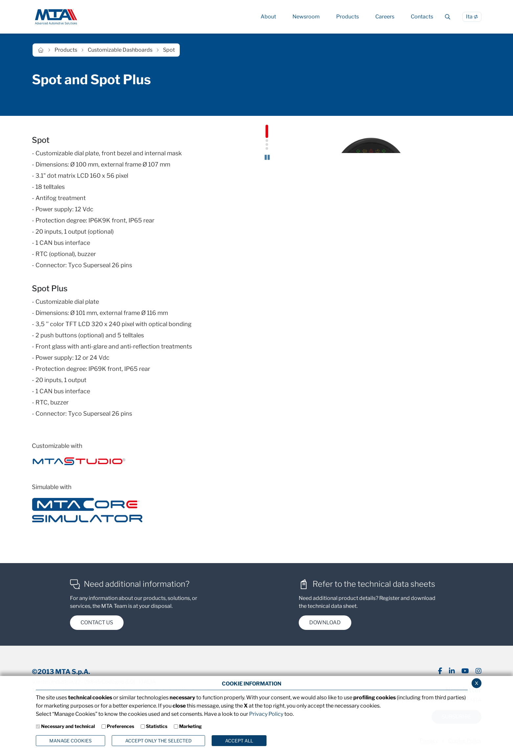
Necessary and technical (68, 726)
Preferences (120, 726)
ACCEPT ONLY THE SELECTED (158, 740)
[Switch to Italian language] (471, 17)
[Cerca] (448, 17)
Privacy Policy (266, 714)
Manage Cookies (70, 740)
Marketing (190, 726)
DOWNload (325, 624)
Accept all (239, 740)
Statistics (156, 726)
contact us (97, 624)
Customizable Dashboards (120, 50)
